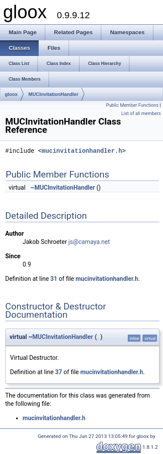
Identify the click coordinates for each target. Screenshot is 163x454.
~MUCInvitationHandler (62, 187)
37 (58, 371)
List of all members (141, 113)
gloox (11, 94)
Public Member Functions (132, 105)
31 (53, 278)
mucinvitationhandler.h (82, 151)
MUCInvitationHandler (53, 94)
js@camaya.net (89, 241)
